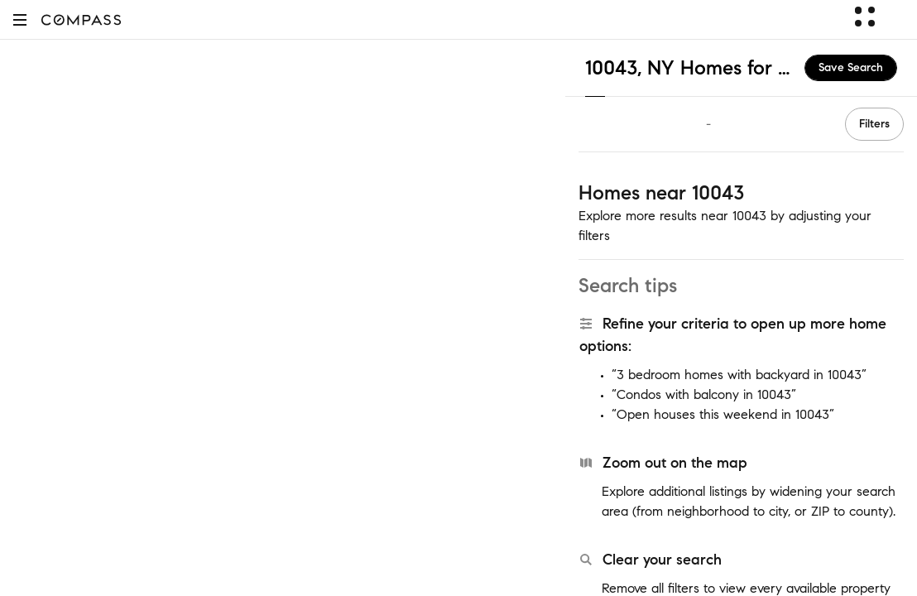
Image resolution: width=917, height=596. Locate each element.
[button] (20, 19)
